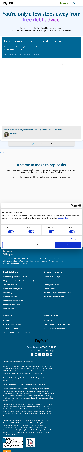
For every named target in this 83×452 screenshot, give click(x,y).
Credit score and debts (52, 281)
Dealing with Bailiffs (51, 285)
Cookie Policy (63, 218)
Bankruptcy (7, 293)
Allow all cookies (68, 245)
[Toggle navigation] (79, 3)
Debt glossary (49, 289)
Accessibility (48, 320)
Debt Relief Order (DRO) (12, 289)
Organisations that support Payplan (17, 332)
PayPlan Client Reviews (12, 324)
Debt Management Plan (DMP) (15, 277)
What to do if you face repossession (58, 293)
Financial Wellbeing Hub (53, 277)
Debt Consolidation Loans (13, 301)
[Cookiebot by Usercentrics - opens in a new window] (72, 205)
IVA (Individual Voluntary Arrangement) (18, 281)
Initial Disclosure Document (54, 328)
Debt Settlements (10, 297)
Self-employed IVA (10, 285)
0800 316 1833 (48, 347)
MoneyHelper (12, 261)
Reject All (15, 245)
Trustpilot (3, 152)
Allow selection (41, 245)
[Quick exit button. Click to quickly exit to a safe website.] (64, 3)
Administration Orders (12, 304)
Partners (6, 320)
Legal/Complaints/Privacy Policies (57, 324)
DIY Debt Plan (8, 309)
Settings (74, 239)
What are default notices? (54, 297)
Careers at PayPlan (10, 328)
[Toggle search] (74, 3)
